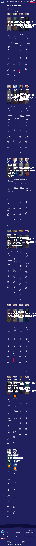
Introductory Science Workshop (21, 17)
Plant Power (27, 162)
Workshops (17, 1)
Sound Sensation (27, 89)
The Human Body (15, 453)
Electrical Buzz (27, 307)
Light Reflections (27, 16)
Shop (34, 1)
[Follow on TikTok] (2, 536)
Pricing (8, 536)
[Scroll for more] (9, 30)
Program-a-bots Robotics (9, 234)
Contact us (18, 536)
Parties (31, 1)
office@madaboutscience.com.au (30, 536)
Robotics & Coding (15, 307)
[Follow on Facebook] (2, 534)
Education (12, 1)
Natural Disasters (15, 16)
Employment (18, 533)
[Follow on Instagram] (4, 534)
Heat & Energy (21, 89)
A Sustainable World (15, 90)
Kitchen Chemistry (9, 16)
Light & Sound (21, 379)
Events (28, 1)
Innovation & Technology (15, 380)
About (8, 1)
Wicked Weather (9, 307)
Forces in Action (21, 233)
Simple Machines (27, 233)
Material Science (21, 162)
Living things (15, 162)
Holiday (24, 1)
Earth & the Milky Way (9, 162)
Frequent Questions (19, 532)
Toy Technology (21, 307)
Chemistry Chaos (9, 89)
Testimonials (18, 535)
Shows (21, 1)
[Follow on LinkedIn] (4, 536)
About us (17, 530)
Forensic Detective (9, 453)
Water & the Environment (27, 379)
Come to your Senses (15, 234)
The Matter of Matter (9, 379)
